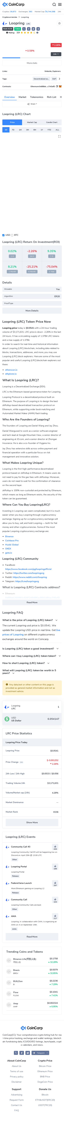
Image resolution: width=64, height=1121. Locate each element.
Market (22, 97)
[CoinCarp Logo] (14, 4)
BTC (16, 235)
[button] (28, 29)
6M (34, 130)
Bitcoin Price (45, 1066)
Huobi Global (12, 544)
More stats (32, 63)
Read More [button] (32, 602)
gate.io (8, 552)
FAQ (16, 1110)
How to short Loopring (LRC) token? (25, 663)
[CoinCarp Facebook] (21, 1053)
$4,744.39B (50, 11)
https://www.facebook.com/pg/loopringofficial (28, 569)
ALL (57, 130)
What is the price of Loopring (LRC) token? (30, 620)
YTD (49, 130)
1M (20, 130)
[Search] (54, 4)
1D (6, 130)
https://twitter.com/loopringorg (28, 573)
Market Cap (32, 122)
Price (12, 122)
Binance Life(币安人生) (24, 959)
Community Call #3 (18, 846)
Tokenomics (36, 97)
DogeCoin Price (45, 1081)
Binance (9, 536)
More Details (32, 310)
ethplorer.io (11, 373)
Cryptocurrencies (9, 17)
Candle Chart (51, 122)
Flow (15, 992)
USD (8, 235)
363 (30, 11)
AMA (11, 916)
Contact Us (16, 1105)
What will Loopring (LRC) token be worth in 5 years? (29, 672)
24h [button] (56, 54)
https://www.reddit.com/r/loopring (30, 577)
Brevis (16, 970)
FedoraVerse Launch (19, 883)
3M (27, 130)
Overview (9, 97)
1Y (42, 130)
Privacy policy (16, 1076)
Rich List (51, 97)
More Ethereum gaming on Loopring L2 (27, 888)
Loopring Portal (16, 866)
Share (31, 104)
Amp (15, 1003)
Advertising (16, 1094)
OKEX (8, 548)
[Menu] (60, 4)
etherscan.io (11, 369)
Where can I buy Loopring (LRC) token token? (31, 656)
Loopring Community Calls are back (26, 905)
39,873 (13, 11)
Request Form (17, 1099)
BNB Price (45, 1076)
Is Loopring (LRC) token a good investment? (30, 648)
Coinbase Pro (12, 540)
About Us (16, 1066)
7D (13, 130)
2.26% (56, 45)
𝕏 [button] (24, 29)
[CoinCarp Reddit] (27, 1053)
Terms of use (16, 1071)
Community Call (16, 899)
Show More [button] (32, 822)
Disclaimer (17, 1081)
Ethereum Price (45, 1071)
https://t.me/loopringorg (27, 581)
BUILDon (18, 981)
